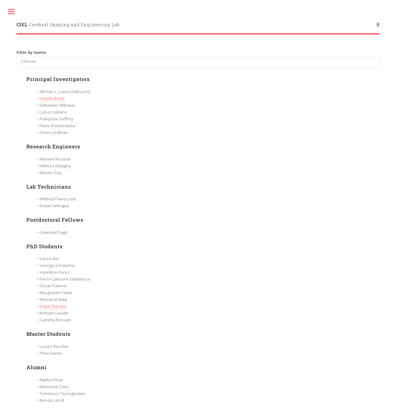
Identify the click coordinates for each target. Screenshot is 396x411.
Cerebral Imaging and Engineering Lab (67, 24)
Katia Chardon (53, 306)
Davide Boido (52, 98)
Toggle (11, 11)
